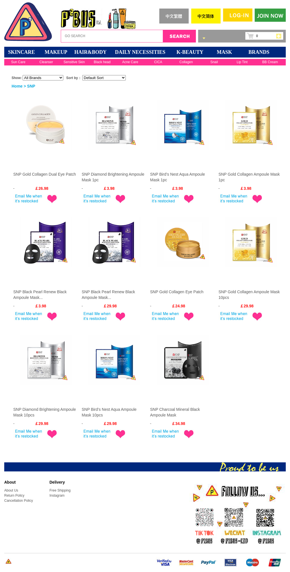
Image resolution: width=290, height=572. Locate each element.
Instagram (56, 495)
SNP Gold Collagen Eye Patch (177, 292)
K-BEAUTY (189, 52)
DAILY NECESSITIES (140, 52)
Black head (102, 62)
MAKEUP (56, 52)
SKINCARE (21, 52)
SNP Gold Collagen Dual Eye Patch (44, 174)
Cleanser (46, 62)
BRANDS (258, 52)
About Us (11, 490)
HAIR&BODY (90, 52)
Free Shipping (60, 490)
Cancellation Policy (18, 501)
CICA (158, 62)
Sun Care (18, 62)
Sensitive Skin (74, 62)
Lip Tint (242, 62)
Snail (214, 62)
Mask (224, 52)
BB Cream (270, 62)
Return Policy (14, 495)
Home (17, 86)
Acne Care (130, 62)
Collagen (186, 62)
